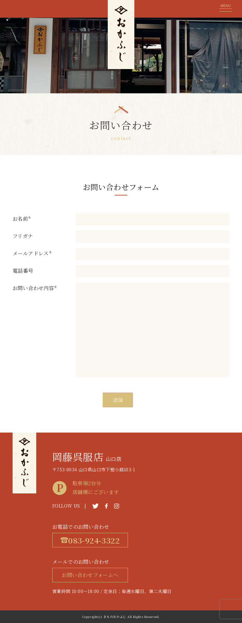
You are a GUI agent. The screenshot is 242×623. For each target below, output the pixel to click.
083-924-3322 (90, 540)
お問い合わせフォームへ (90, 575)
